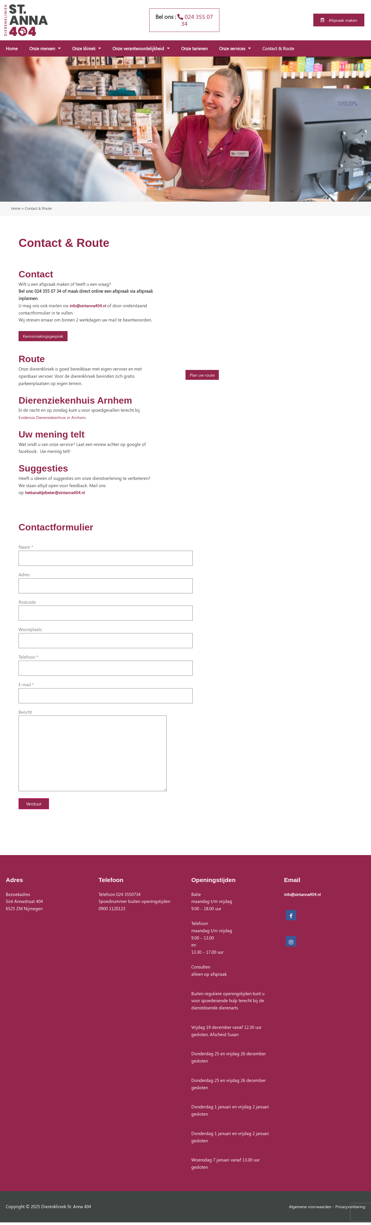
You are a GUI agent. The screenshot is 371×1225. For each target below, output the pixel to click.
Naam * (106, 555)
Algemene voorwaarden (306, 1209)
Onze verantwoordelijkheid (141, 48)
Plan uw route (203, 375)
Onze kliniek (86, 48)
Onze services (235, 48)
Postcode (106, 610)
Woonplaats (106, 637)
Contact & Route (278, 48)
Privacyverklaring (349, 1209)
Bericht (106, 752)
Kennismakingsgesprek (44, 336)
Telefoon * (106, 665)
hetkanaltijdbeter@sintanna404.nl (57, 493)
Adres (106, 582)
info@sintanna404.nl (89, 305)
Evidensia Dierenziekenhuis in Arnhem (55, 417)
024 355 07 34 (195, 20)
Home (12, 48)
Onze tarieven (194, 48)
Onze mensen (45, 48)
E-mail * (106, 692)
